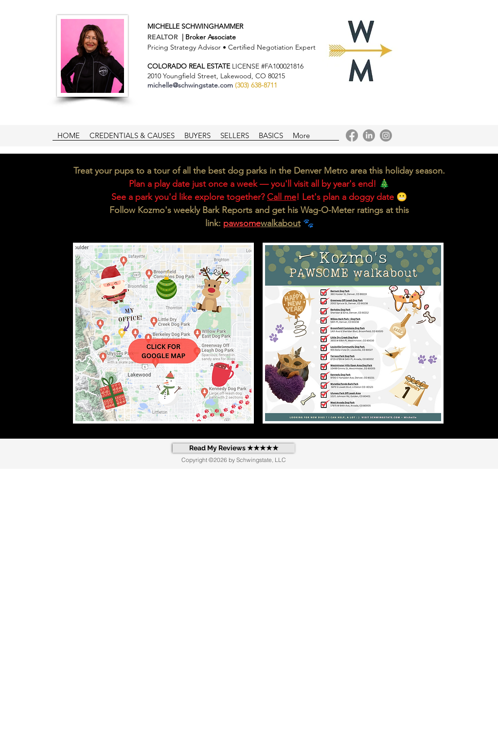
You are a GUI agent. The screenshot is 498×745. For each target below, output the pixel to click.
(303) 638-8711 (256, 85)
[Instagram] (386, 135)
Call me (281, 197)
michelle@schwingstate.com (190, 85)
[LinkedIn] (369, 135)
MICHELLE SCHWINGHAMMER (195, 26)
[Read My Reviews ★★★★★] (234, 448)
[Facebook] (352, 135)
